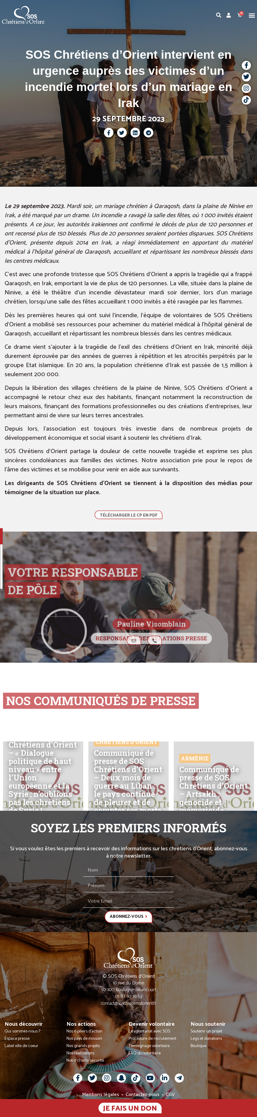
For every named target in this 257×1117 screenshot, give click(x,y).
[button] (252, 15)
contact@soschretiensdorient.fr (128, 1003)
